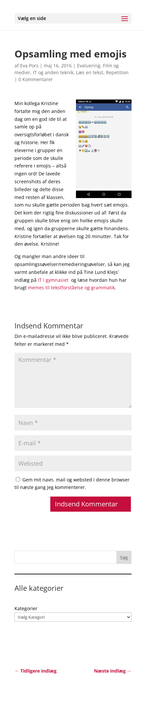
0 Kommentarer (35, 79)
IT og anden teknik (53, 72)
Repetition (117, 72)
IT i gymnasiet (53, 280)
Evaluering (88, 65)
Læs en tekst (89, 72)
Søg (124, 557)
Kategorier (25, 608)
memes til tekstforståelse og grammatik (71, 287)
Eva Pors (29, 65)
